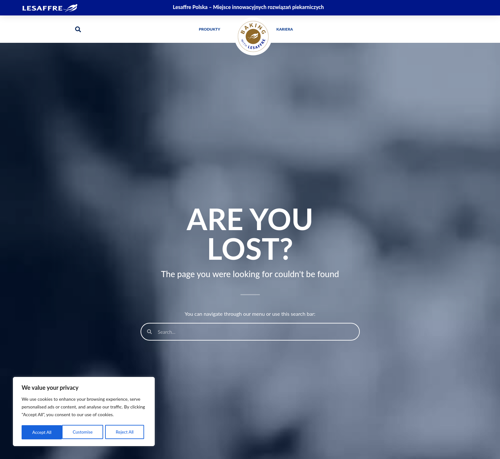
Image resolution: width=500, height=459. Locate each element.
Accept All (126, 432)
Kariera (284, 29)
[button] (78, 29)
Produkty (211, 29)
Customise (42, 432)
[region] (84, 412)
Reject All (84, 432)
